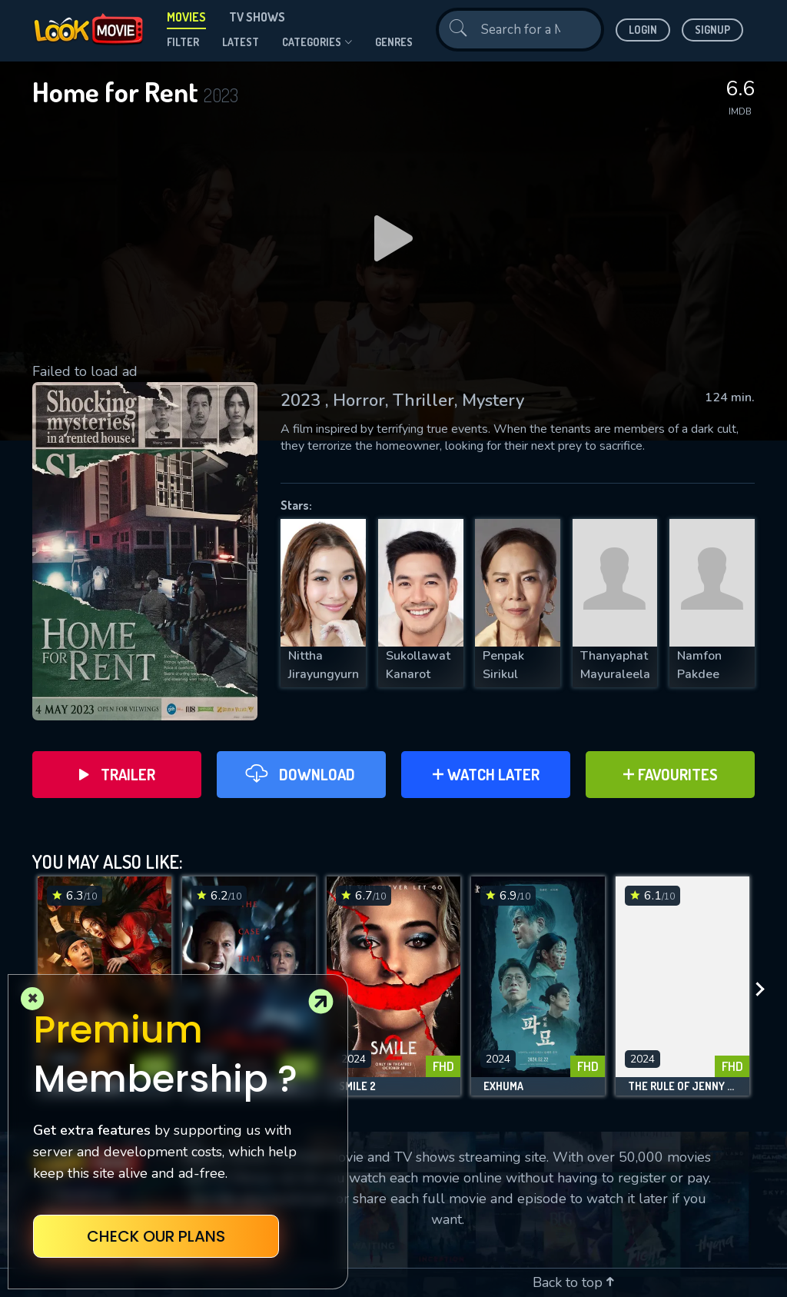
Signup (712, 29)
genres (394, 41)
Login (643, 29)
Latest (240, 41)
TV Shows (257, 17)
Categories (317, 42)
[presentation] (764, 990)
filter (183, 41)
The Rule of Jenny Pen (682, 1086)
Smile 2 (357, 1086)
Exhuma (503, 1086)
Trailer (117, 774)
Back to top (573, 1282)
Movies (186, 17)
